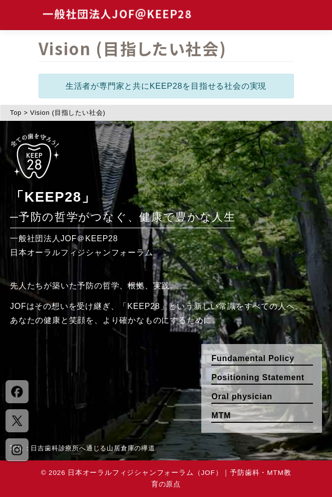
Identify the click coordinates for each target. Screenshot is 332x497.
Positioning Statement (257, 377)
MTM (221, 415)
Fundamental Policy (252, 358)
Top (16, 112)
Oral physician (241, 396)
